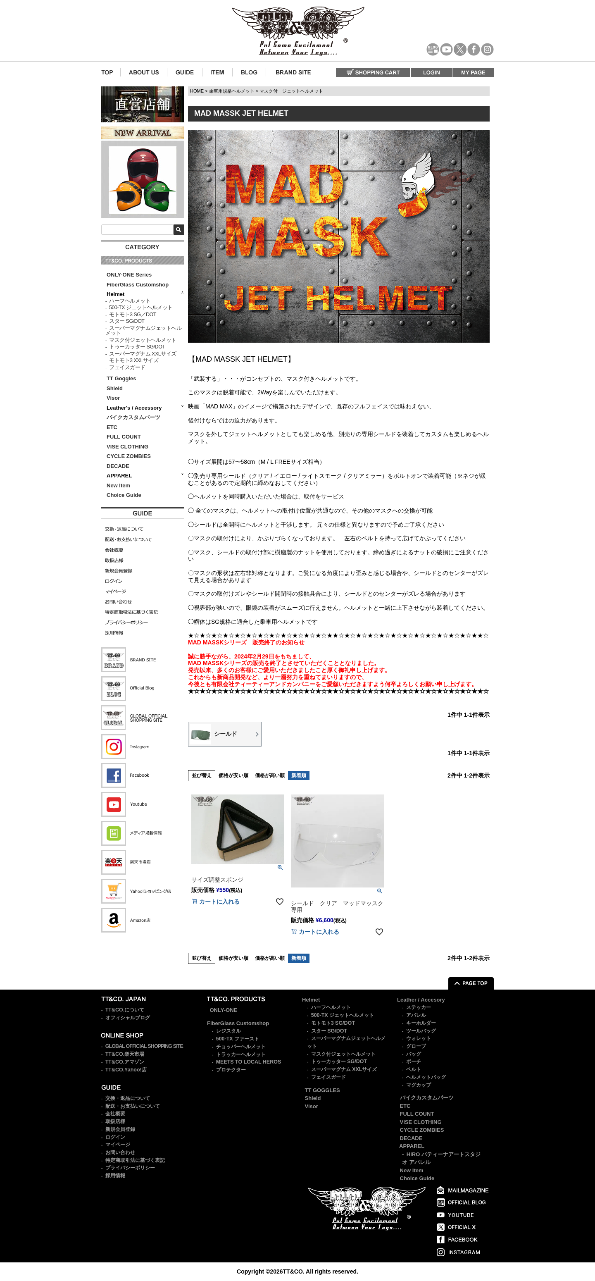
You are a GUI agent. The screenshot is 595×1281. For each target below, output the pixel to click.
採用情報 (115, 1175)
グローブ (416, 1046)
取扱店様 (115, 1121)
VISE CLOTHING (127, 447)
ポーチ (413, 1061)
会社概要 (115, 1113)
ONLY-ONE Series (129, 275)
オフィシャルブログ (127, 1018)
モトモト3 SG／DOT (132, 314)
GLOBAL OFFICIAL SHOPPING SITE (144, 1046)
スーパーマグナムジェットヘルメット (143, 330)
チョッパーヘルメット (241, 1047)
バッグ (413, 1054)
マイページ (117, 1144)
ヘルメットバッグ (426, 1077)
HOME (197, 90)
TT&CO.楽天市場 (124, 1054)
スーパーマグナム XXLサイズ (142, 354)
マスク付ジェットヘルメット (142, 340)
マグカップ (418, 1085)
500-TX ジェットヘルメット (140, 307)
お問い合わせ (120, 1152)
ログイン (115, 1137)
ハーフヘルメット (129, 301)
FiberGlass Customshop (138, 284)
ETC (112, 427)
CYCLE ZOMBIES (129, 456)
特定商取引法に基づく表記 (135, 1160)
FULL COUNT (124, 437)
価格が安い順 (233, 775)
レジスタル (228, 1031)
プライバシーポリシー (130, 1168)
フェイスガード (127, 367)
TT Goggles (121, 378)
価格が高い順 (270, 775)
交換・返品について (127, 1098)
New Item (118, 485)
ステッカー (418, 1007)
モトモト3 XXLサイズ (133, 360)
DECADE (118, 466)
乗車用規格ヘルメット (232, 90)
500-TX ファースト (237, 1039)
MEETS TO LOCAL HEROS (248, 1062)
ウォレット (418, 1038)
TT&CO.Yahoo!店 (126, 1070)
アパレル (416, 1015)
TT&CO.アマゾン (124, 1062)
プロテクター (231, 1070)
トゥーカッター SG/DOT (137, 347)
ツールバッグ (421, 1031)
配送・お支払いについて (132, 1106)
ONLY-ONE (224, 1010)
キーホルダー (421, 1023)
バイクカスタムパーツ (133, 417)
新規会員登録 (120, 1129)
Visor (114, 398)
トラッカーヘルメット (241, 1054)
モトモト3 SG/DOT (333, 1023)
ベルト (413, 1069)
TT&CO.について (124, 1010)
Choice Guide (124, 495)
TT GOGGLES (322, 1090)
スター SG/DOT (126, 321)
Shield (115, 388)
